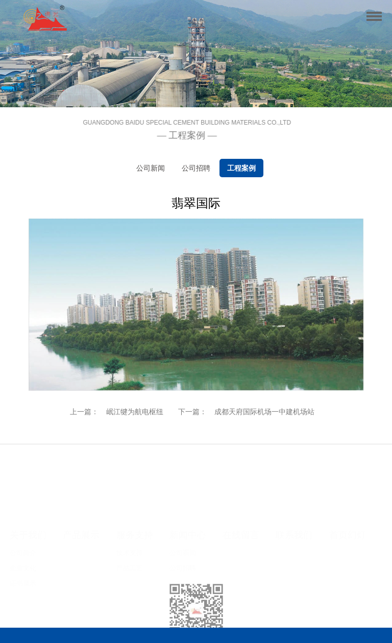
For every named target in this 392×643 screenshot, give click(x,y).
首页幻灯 (347, 477)
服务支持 (134, 477)
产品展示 (81, 477)
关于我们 (28, 477)
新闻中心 (187, 477)
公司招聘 (196, 168)
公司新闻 (150, 168)
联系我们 (294, 477)
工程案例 (241, 168)
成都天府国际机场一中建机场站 (264, 412)
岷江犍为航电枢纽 (134, 412)
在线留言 (241, 477)
